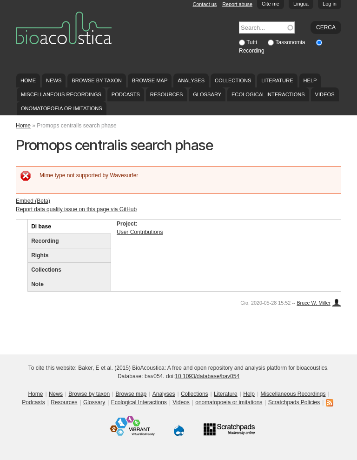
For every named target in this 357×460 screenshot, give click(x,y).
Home (28, 80)
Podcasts (126, 94)
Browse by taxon (97, 80)
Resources (166, 94)
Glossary (207, 94)
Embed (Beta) (33, 201)
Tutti (252, 42)
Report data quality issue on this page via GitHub (76, 209)
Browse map (150, 80)
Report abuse (237, 4)
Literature (277, 80)
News (53, 80)
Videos (325, 94)
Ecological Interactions (268, 94)
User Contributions (140, 232)
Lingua (301, 4)
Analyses (191, 80)
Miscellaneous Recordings (61, 94)
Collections (233, 80)
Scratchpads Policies (294, 402)
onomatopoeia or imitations (61, 108)
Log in (330, 4)
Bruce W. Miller (314, 303)
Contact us (205, 4)
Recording (251, 50)
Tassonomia (290, 42)
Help (310, 80)
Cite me (270, 4)
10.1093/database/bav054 (207, 376)
